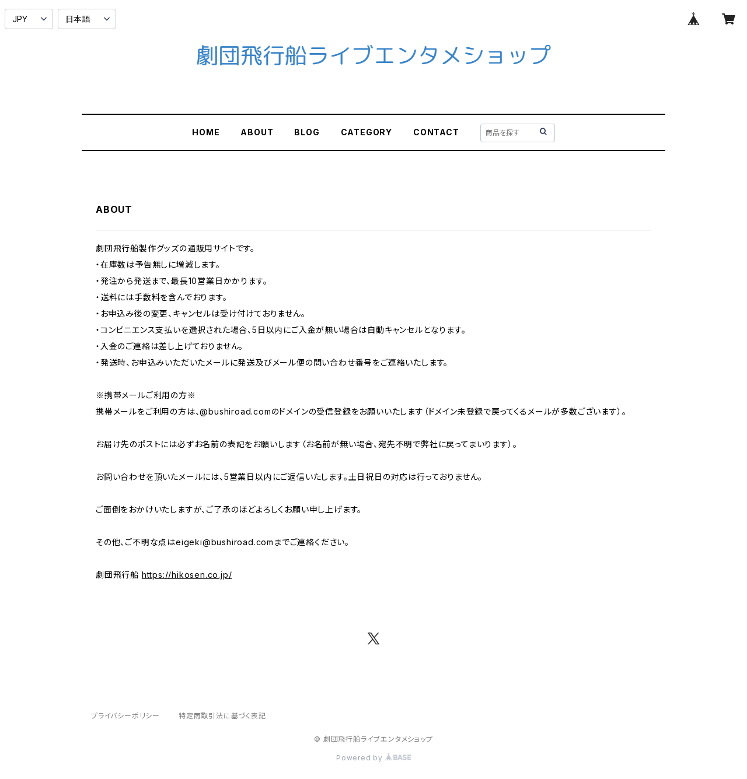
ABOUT (256, 132)
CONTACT (436, 132)
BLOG (306, 132)
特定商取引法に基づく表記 (222, 715)
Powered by (373, 757)
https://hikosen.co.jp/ (187, 575)
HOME (205, 132)
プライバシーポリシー (125, 715)
